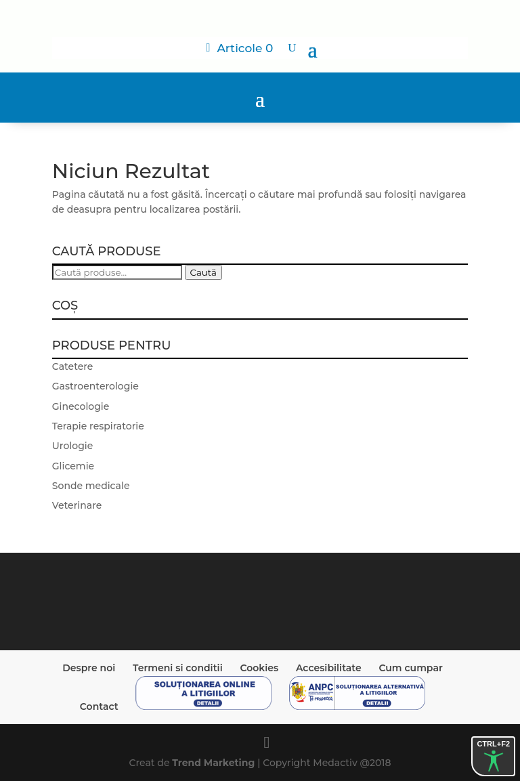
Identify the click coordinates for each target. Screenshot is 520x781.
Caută (203, 272)
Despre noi (88, 668)
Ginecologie (81, 406)
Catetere (72, 366)
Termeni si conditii (178, 668)
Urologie (72, 446)
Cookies (259, 668)
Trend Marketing (214, 763)
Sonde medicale (91, 486)
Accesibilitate (329, 668)
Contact (99, 706)
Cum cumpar (410, 668)
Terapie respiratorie (98, 426)
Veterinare (77, 505)
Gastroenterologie (95, 386)
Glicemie (73, 466)
